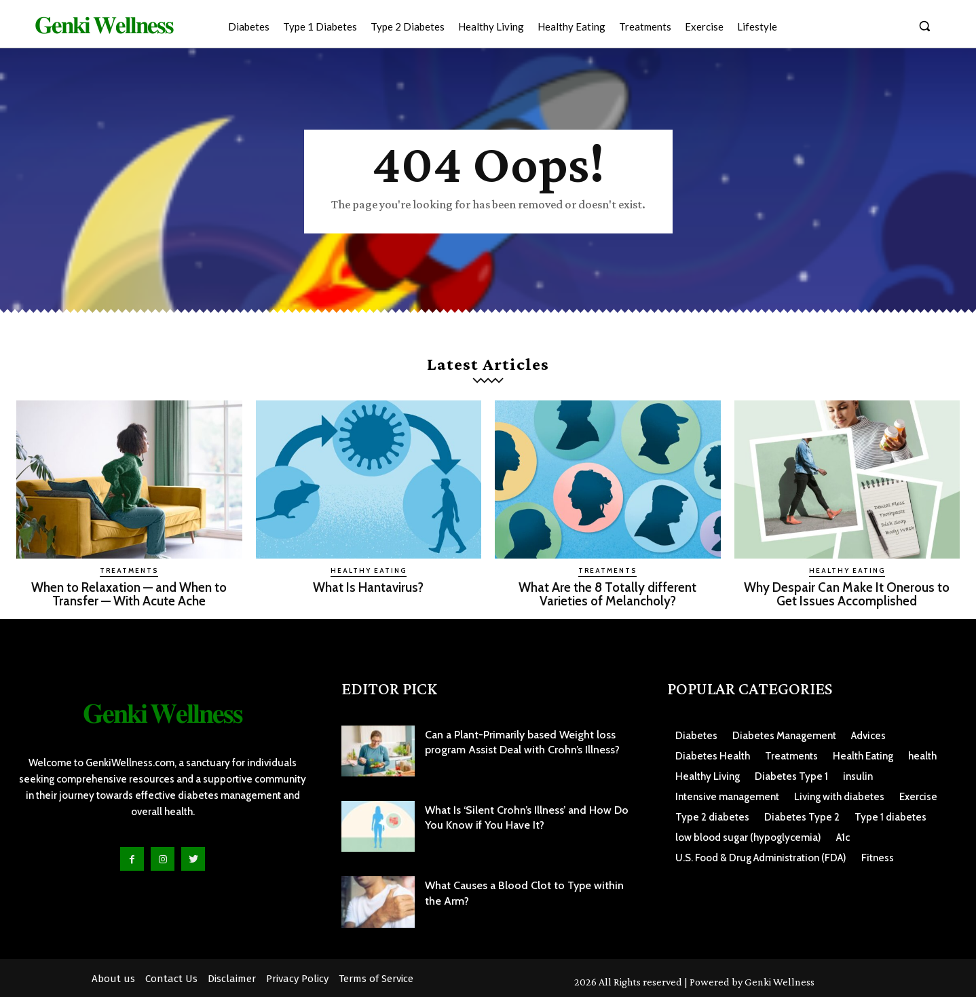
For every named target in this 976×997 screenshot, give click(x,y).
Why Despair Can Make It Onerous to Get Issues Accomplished (847, 594)
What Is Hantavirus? (368, 587)
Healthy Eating (369, 570)
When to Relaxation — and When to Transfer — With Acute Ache (129, 594)
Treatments (129, 570)
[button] (924, 26)
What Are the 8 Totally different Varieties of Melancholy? (607, 594)
